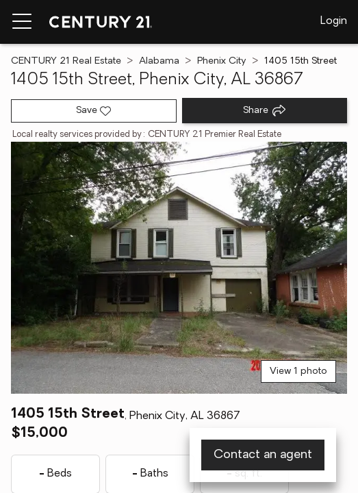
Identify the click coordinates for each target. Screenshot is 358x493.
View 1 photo (298, 371)
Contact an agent (263, 455)
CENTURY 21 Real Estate (66, 61)
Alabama (159, 61)
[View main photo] (179, 268)
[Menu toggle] (22, 22)
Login (333, 21)
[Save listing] (94, 111)
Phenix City (221, 61)
